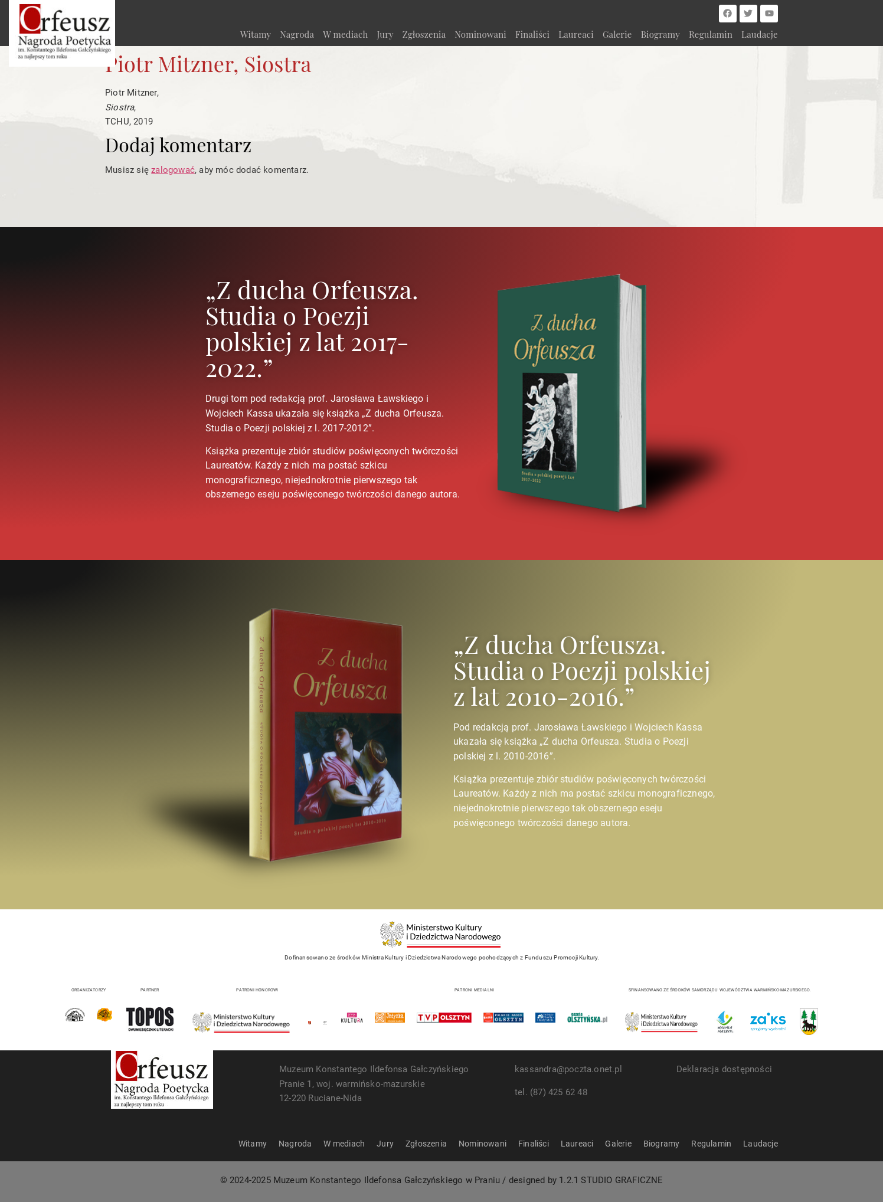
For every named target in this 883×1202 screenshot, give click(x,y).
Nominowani (480, 34)
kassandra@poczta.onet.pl (568, 1069)
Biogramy (660, 34)
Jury (385, 34)
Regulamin (710, 34)
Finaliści (532, 34)
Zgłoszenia (424, 34)
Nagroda (297, 34)
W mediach (345, 34)
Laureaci (576, 34)
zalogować (173, 170)
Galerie (617, 34)
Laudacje (759, 34)
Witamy (255, 34)
